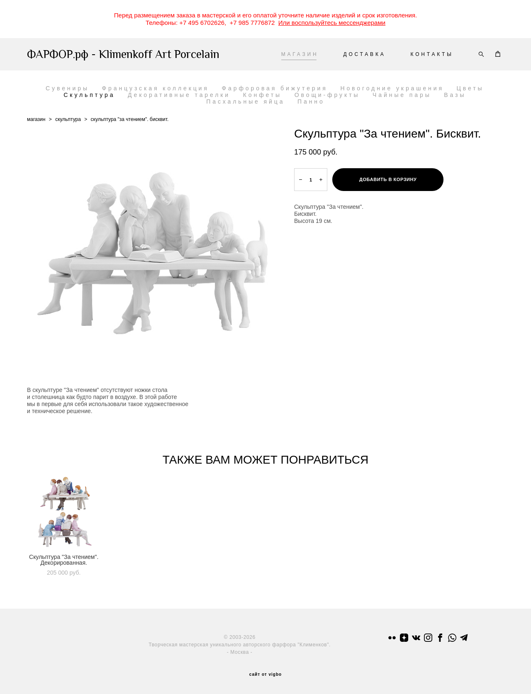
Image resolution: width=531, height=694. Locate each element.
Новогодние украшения (392, 88)
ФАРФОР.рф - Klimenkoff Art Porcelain (111, 54)
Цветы (470, 88)
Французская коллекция (155, 88)
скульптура (68, 119)
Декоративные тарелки (179, 95)
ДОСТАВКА (364, 54)
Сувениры (67, 88)
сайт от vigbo (265, 674)
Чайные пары (402, 95)
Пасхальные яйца (245, 101)
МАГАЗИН (300, 54)
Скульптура (89, 95)
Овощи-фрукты (327, 95)
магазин (36, 119)
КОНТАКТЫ (432, 54)
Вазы (455, 95)
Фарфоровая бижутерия (275, 88)
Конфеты (262, 95)
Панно (311, 101)
